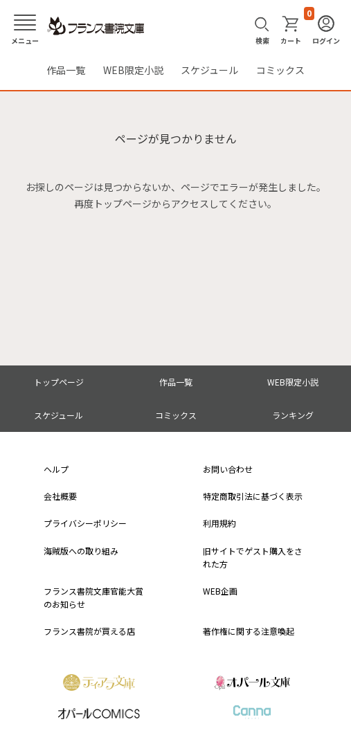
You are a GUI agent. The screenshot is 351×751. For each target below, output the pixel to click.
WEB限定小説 (133, 70)
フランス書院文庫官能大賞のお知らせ (93, 597)
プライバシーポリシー (85, 523)
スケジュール (209, 70)
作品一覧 (65, 70)
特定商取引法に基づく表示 (253, 496)
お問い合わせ (228, 469)
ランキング (293, 415)
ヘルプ (56, 469)
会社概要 (60, 496)
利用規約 (219, 523)
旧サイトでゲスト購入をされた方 (253, 557)
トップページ (59, 382)
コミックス (280, 70)
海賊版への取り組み (81, 551)
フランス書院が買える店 (89, 631)
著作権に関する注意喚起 (248, 631)
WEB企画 (220, 591)
